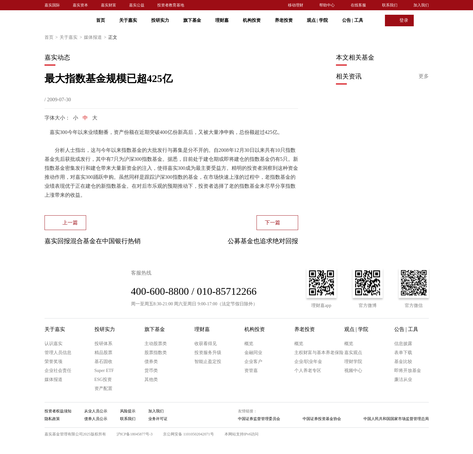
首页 (100, 20)
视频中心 (353, 370)
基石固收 (103, 361)
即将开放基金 (407, 370)
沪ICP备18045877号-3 (135, 434)
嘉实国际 (52, 5)
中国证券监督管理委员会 (259, 419)
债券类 (151, 361)
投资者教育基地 (170, 5)
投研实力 (160, 20)
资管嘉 (251, 370)
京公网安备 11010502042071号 (188, 434)
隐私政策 (52, 419)
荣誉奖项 (53, 361)
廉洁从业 (403, 379)
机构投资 (252, 20)
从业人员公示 (95, 411)
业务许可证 (157, 419)
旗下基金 (192, 20)
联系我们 (389, 5)
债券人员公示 (95, 419)
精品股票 (103, 352)
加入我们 (421, 5)
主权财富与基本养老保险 (319, 352)
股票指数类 (155, 352)
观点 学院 (317, 20)
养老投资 (284, 20)
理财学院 (353, 361)
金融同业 (253, 352)
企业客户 (253, 361)
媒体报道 (96, 37)
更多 (424, 76)
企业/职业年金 (308, 361)
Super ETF (104, 370)
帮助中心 (327, 5)
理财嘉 (222, 20)
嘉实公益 (136, 5)
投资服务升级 (207, 352)
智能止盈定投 (207, 361)
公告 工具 (352, 20)
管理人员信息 (58, 352)
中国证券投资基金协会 (322, 419)
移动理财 (295, 5)
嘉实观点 (353, 352)
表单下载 (403, 352)
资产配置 (103, 388)
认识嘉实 (53, 343)
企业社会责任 (58, 370)
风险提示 (127, 411)
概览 (248, 343)
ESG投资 (103, 379)
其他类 (151, 379)
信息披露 (403, 343)
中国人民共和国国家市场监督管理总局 (396, 419)
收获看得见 (205, 343)
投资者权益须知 (58, 411)
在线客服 (358, 5)
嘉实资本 (80, 5)
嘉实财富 (108, 5)
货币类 (151, 370)
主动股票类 (155, 343)
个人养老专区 (307, 370)
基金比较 (403, 361)
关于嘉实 (128, 20)
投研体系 (103, 343)
